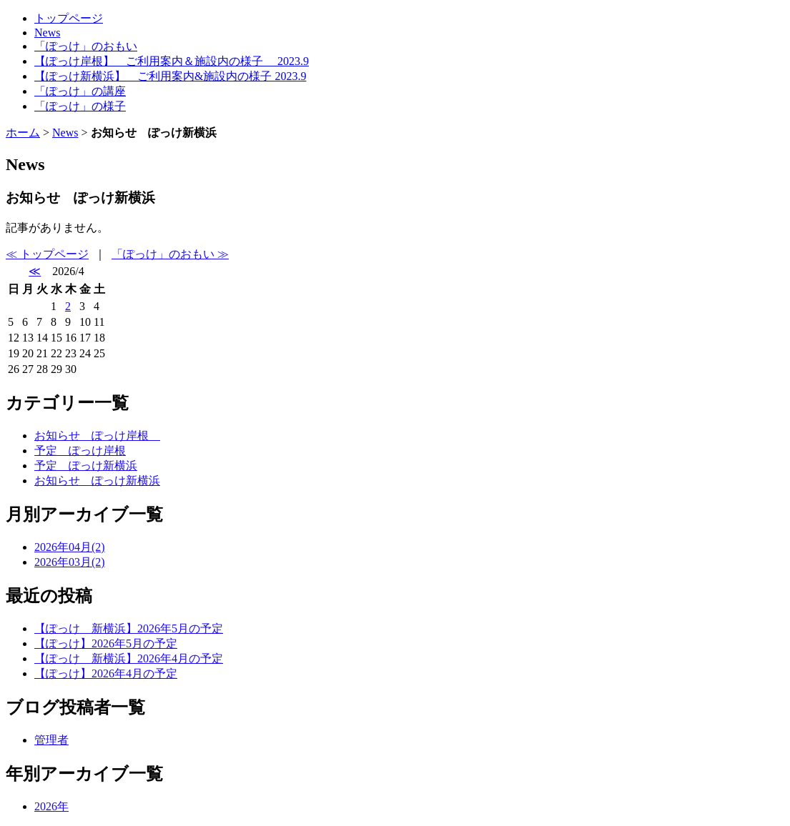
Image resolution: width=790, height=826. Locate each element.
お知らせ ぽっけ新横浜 (97, 480)
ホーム (23, 132)
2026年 (51, 806)
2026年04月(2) (69, 547)
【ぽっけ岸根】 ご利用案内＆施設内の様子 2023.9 (171, 61)
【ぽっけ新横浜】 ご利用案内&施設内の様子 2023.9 (170, 76)
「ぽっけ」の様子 (80, 106)
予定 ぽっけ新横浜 (85, 465)
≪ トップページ (47, 254)
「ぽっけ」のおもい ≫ (170, 254)
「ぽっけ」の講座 (80, 91)
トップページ (68, 18)
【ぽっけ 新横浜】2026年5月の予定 (128, 628)
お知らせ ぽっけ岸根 (97, 435)
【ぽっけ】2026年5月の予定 (105, 643)
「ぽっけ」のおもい (85, 46)
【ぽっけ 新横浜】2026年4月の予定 (128, 658)
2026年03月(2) (69, 562)
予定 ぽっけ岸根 (80, 450)
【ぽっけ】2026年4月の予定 (105, 673)
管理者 (51, 740)
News (47, 32)
